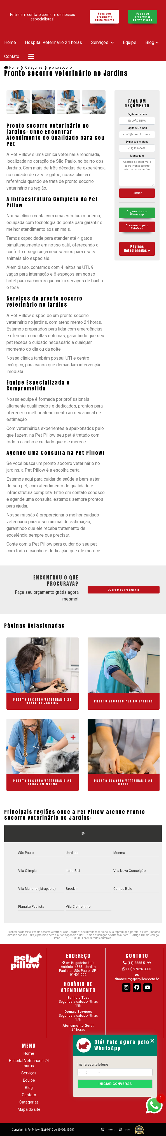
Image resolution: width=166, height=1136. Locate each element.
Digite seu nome (137, 114)
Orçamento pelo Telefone (137, 227)
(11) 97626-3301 (137, 969)
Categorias (33, 67)
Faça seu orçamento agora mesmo (104, 16)
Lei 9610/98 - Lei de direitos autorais (87, 938)
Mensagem (137, 155)
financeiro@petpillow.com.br (137, 977)
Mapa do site (29, 1109)
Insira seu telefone (93, 1065)
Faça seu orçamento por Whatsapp (143, 16)
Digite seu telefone (137, 141)
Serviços (100, 42)
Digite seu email (137, 128)
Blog (149, 42)
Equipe (129, 42)
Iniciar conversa (115, 1084)
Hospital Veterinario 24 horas (53, 42)
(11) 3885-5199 (137, 963)
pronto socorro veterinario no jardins (60, 67)
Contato (11, 56)
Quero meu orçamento (123, 589)
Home (10, 42)
